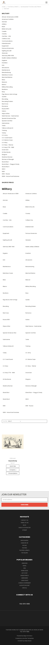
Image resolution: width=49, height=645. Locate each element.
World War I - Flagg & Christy (10, 164)
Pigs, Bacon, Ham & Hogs (9, 94)
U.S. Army (5, 135)
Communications (7, 41)
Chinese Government (24, 583)
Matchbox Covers (7, 75)
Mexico (4, 84)
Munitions (5, 89)
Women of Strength (8, 159)
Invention (4, 63)
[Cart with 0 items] (42, 2)
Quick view (13, 466)
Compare (12, 470)
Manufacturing (6, 72)
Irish (3, 65)
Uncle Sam (5, 150)
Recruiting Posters (7, 101)
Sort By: (5, 421)
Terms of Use (24, 522)
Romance (5, 106)
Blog (24, 525)
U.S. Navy (4, 142)
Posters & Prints (24, 550)
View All (24, 588)
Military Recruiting (7, 87)
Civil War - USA (6, 36)
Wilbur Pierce (24, 575)
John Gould (24, 580)
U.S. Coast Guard (7, 138)
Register (27, 527)
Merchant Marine (7, 77)
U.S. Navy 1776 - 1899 (8, 147)
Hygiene (4, 60)
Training (4, 130)
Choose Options (12, 473)
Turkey (4, 133)
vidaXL (24, 565)
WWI (3, 171)
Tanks (3, 125)
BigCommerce (28, 636)
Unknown (24, 563)
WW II (3, 169)
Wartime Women (7, 157)
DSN (24, 568)
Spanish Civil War (7, 121)
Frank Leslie (24, 570)
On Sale (24, 545)
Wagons (4, 154)
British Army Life (6, 29)
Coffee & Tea (6, 39)
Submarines (5, 123)
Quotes (4, 96)
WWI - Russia (6, 174)
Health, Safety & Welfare (9, 58)
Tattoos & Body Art (7, 128)
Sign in (21, 527)
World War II (5, 167)
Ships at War (6, 113)
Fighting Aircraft (6, 51)
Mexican (4, 82)
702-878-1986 (24, 604)
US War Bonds (6, 152)
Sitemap (24, 530)
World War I (5, 162)
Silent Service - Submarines (10, 116)
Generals (5, 53)
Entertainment (6, 43)
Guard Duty (12, 461)
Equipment (5, 46)
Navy (3, 92)
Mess (3, 80)
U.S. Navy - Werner (7, 145)
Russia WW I (5, 109)
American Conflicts (8, 19)
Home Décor (24, 543)
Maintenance (6, 70)
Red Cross (5, 104)
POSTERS (24, 548)
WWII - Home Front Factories (10, 176)
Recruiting (5, 99)
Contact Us (24, 520)
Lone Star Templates (28, 638)
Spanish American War (9, 118)
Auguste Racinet (24, 585)
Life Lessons (5, 67)
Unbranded (24, 578)
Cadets (4, 31)
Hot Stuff (24, 573)
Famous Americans (8, 48)
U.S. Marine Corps (7, 140)
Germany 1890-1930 (8, 55)
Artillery (4, 24)
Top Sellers (24, 553)
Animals (4, 22)
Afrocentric (24, 540)
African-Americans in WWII (10, 17)
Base (3, 26)
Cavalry (4, 34)
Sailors (4, 111)
